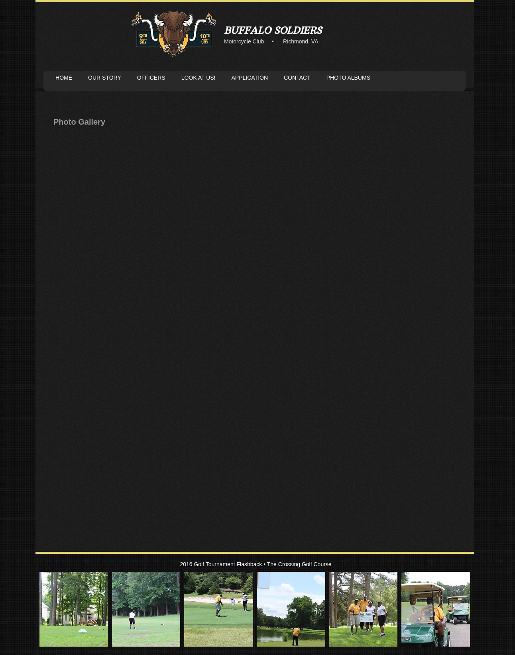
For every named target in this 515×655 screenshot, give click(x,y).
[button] (73, 609)
